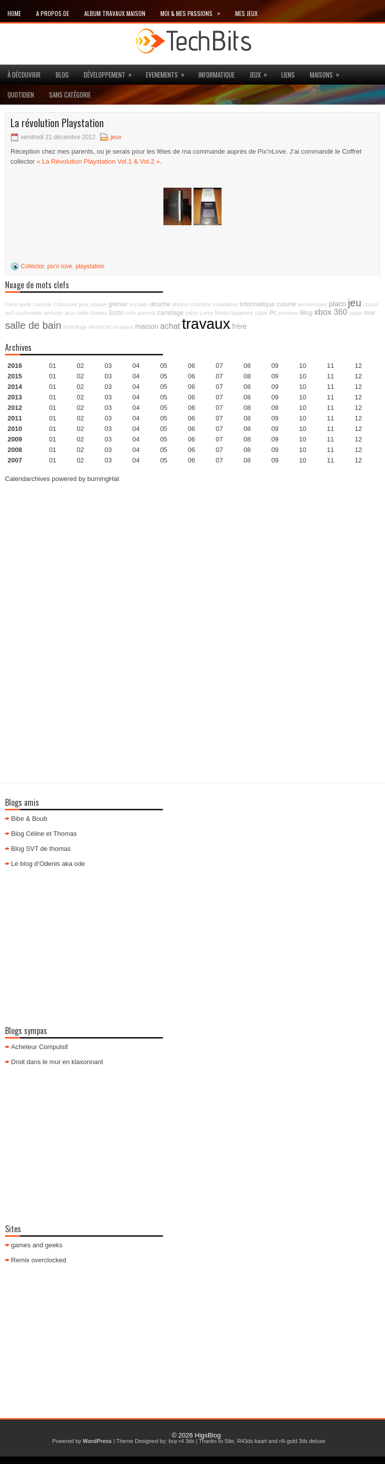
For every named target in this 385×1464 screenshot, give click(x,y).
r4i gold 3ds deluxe (302, 1441)
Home (14, 13)
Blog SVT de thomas (41, 848)
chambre (200, 304)
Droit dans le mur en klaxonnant (57, 1062)
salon (191, 313)
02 (80, 365)
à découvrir (24, 75)
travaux (206, 323)
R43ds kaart (252, 1441)
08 (247, 386)
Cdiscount (65, 304)
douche (160, 304)
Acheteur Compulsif (39, 1047)
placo (337, 304)
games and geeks (37, 1245)
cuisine (286, 304)
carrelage (170, 312)
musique (123, 327)
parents (147, 313)
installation (225, 304)
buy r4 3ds (181, 1441)
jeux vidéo (77, 313)
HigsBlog (208, 1435)
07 (219, 386)
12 (357, 386)
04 (135, 365)
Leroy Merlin (215, 313)
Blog (62, 75)
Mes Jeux (246, 13)
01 (52, 365)
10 (302, 407)
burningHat (103, 478)
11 (330, 407)
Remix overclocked (38, 1260)
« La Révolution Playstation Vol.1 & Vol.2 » (98, 161)
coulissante (29, 313)
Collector (32, 266)
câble (261, 313)
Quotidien (21, 95)
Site (229, 1441)
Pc (273, 312)
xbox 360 (330, 311)
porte (25, 304)
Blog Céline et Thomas (44, 833)
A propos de (52, 13)
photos (180, 304)
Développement (111, 72)
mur (369, 312)
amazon (53, 313)
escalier (139, 304)
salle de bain (33, 325)
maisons (328, 72)
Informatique (217, 75)
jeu (354, 302)
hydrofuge (75, 327)
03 (108, 365)
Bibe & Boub (29, 818)
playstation (90, 266)
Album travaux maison (114, 13)
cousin (370, 304)
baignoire (242, 313)
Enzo (116, 312)
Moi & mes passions (194, 11)
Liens (288, 75)
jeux (262, 72)
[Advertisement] (192, 562)
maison (146, 326)
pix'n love (59, 266)
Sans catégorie (70, 95)
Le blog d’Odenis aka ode (48, 863)
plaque (98, 304)
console (42, 304)
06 (191, 386)
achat (170, 325)
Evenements (168, 72)
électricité (100, 327)
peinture (288, 313)
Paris (11, 304)
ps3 (9, 313)
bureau (99, 313)
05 (163, 397)
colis (130, 313)
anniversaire (312, 304)
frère (239, 326)
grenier (118, 304)
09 (274, 376)
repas (355, 313)
